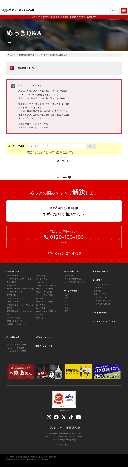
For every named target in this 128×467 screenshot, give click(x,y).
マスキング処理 (13, 318)
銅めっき (40, 318)
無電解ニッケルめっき (16, 324)
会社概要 (96, 280)
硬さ (67, 298)
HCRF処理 (11, 295)
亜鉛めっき (41, 276)
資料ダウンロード (42, 346)
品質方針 (97, 288)
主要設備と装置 (99, 271)
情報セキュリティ (101, 294)
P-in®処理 (11, 282)
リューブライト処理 (44, 295)
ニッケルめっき (42, 279)
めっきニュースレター (16, 345)
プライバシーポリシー (103, 284)
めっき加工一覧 (13, 271)
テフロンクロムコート (16, 292)
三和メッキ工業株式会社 (64, 427)
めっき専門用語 (99, 313)
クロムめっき (41, 282)
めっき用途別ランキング (75, 282)
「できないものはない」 (104, 304)
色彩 (67, 295)
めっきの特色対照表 (73, 279)
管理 (67, 311)
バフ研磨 (40, 298)
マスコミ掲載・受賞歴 (16, 351)
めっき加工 (41, 308)
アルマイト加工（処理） (46, 285)
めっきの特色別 (70, 291)
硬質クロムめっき (14, 321)
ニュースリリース (14, 341)
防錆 (67, 305)
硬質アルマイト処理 (44, 289)
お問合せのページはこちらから (33, 127)
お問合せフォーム (42, 337)
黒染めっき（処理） (44, 292)
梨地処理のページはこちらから (33, 124)
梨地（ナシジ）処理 (44, 302)
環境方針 (97, 291)
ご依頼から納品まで (102, 301)
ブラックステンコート (16, 298)
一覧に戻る (65, 161)
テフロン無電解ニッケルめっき (20, 289)
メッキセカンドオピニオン (104, 321)
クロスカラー (12, 302)
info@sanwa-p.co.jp (68, 440)
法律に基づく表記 (101, 297)
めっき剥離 (41, 305)
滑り (67, 301)
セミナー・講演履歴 (15, 348)
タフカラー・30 (13, 276)
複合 (67, 308)
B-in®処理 (11, 285)
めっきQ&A (70, 275)
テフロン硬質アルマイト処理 (19, 279)
